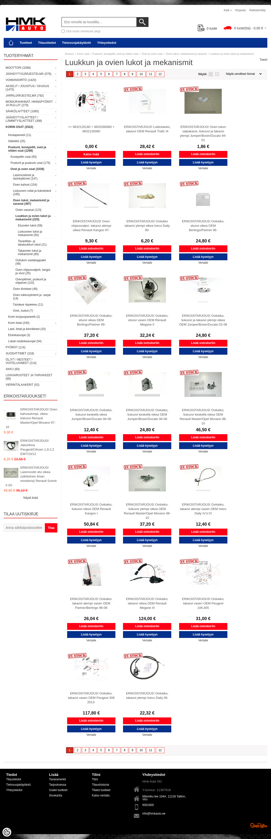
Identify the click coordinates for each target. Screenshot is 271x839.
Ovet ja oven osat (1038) (27, 169)
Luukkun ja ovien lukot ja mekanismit (232, 53)
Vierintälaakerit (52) (22, 384)
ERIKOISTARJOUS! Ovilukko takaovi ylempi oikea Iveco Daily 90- (147, 225)
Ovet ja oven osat (152, 53)
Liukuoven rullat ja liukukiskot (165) (32, 192)
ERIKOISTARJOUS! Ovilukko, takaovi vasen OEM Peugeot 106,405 (203, 603)
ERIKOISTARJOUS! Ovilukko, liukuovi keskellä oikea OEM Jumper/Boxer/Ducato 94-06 (147, 414)
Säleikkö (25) (16, 141)
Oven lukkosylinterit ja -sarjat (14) (31, 296)
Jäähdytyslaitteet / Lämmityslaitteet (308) (24, 119)
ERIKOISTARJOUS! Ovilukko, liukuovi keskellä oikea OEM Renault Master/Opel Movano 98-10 (203, 416)
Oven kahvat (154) (25, 184)
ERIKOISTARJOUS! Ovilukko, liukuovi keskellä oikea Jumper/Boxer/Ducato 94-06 (91, 414)
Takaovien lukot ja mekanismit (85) (29, 252)
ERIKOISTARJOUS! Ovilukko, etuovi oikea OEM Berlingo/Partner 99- (91, 320)
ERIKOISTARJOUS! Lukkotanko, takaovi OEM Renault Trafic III (147, 129)
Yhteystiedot (106, 43)
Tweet (263, 59)
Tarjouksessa (57, 784)
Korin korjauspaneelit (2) (24, 316)
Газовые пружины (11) (28, 304)
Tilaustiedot (47, 43)
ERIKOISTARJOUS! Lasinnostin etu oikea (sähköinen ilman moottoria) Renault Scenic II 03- (31, 476)
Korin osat (83, 53)
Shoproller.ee (258, 825)
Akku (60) (13, 369)
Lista (211, 74)
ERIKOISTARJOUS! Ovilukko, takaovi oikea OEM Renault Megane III (147, 603)
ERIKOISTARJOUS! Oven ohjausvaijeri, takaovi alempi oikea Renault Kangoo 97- (91, 225)
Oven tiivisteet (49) (25, 289)
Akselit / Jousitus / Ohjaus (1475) (27, 87)
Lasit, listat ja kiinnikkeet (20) (27, 329)
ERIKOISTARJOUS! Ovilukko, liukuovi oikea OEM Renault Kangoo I (91, 509)
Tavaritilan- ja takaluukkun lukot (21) (32, 242)
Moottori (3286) (18, 67)
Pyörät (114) (15, 347)
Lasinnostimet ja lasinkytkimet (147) (25, 176)
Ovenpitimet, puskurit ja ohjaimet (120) (30, 281)
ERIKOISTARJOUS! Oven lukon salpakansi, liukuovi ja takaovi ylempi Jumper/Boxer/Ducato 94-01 (203, 133)
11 (150, 74)
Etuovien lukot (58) (30, 225)
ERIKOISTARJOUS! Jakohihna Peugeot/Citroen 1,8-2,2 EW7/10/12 (37, 447)
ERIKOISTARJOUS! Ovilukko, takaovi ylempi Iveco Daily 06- (147, 696)
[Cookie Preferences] (6, 832)
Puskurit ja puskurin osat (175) (30, 163)
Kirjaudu (240, 10)
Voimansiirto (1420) (21, 80)
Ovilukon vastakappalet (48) (30, 262)
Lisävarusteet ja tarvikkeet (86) (29, 377)
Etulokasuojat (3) (19, 335)
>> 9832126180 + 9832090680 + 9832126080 (91, 129)
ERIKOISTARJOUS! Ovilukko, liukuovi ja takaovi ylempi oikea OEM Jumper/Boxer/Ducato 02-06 (203, 320)
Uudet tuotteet (58, 790)
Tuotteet (26, 43)
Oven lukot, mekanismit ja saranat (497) (31, 202)
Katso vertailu (101, 795)
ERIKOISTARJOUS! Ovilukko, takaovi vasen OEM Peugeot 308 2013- (91, 698)
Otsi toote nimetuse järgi (83, 31)
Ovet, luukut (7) (23, 310)
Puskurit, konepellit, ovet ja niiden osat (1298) (27, 149)
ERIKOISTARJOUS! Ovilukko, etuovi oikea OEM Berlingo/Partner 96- (203, 225)
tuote (207, 28)
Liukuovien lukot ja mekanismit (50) (30, 233)
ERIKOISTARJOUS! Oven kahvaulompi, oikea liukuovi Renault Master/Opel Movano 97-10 (31, 418)
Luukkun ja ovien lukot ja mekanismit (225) (32, 217)
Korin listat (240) (18, 323)
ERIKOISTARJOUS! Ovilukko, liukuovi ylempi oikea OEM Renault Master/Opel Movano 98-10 (147, 511)
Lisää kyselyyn (91, 162)
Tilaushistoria (100, 784)
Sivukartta (55, 795)
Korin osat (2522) (19, 127)
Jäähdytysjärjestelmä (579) (28, 74)
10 (141, 74)
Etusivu (69, 53)
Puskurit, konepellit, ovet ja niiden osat (115, 53)
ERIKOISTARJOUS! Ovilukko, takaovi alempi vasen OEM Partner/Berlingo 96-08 (91, 603)
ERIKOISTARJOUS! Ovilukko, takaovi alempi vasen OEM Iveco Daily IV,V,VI (203, 509)
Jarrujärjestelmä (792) (25, 95)
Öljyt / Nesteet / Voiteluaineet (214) (21, 361)
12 (160, 74)
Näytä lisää (30, 497)
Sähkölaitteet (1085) (22, 111)
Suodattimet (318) (20, 353)
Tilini (95, 779)
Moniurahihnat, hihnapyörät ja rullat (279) (29, 103)
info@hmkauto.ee (153, 813)
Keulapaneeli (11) (19, 135)
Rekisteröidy (257, 10)
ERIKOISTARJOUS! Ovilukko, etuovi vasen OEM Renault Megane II (147, 320)
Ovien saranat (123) (28, 210)
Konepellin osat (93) (24, 157)
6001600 (148, 805)
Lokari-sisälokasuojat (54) (25, 341)
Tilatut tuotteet (101, 790)
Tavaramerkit (57, 779)
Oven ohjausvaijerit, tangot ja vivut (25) (32, 271)
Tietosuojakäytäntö (76, 43)
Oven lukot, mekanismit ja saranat (186, 53)
